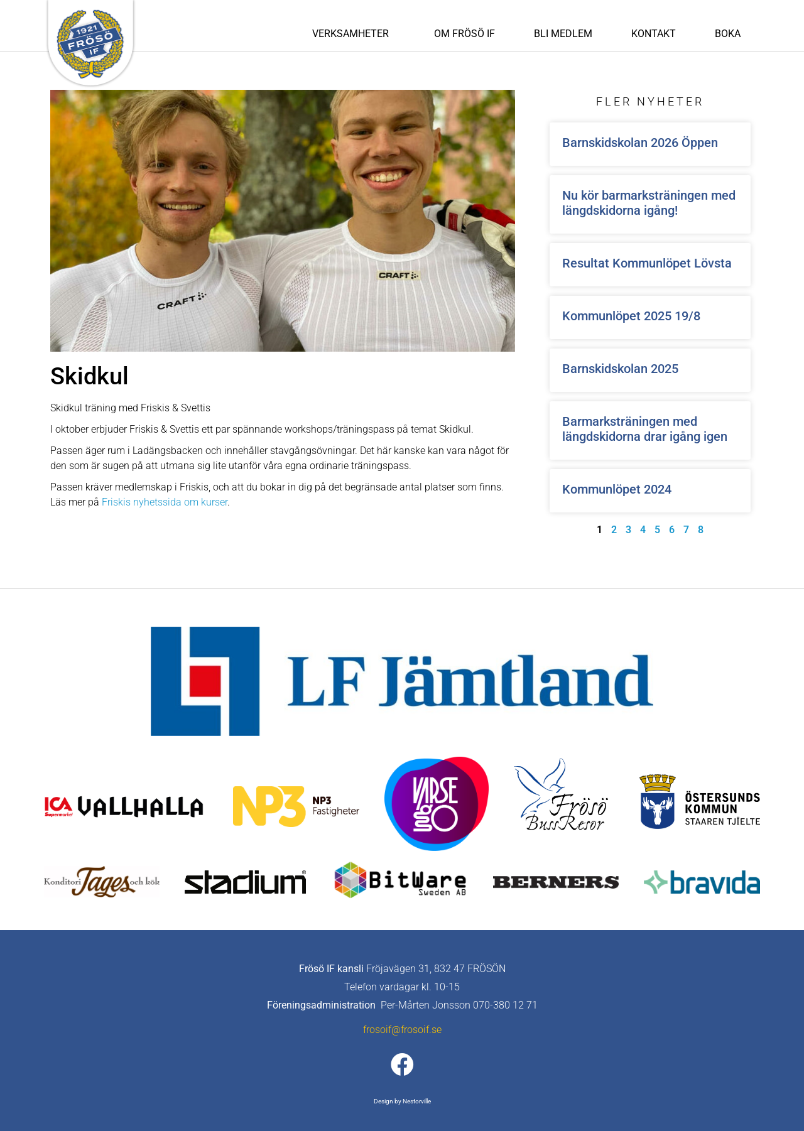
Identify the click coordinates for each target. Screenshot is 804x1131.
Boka (728, 34)
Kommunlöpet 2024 (616, 489)
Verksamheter (353, 34)
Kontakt (653, 34)
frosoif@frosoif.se (402, 1030)
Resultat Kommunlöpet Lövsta (647, 263)
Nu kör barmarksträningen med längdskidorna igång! (649, 203)
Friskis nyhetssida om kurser (164, 502)
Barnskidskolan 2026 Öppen (640, 142)
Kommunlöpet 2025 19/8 (631, 315)
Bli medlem (563, 34)
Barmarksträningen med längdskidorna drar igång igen (644, 429)
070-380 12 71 (505, 1005)
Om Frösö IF (464, 34)
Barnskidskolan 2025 (620, 368)
